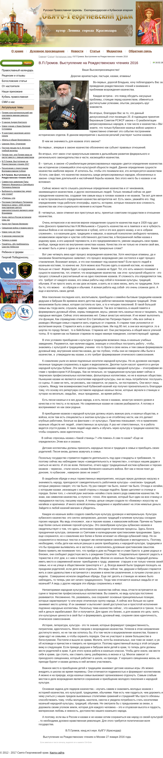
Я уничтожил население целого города (16, 134)
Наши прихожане (12, 91)
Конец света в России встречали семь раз (16, 218)
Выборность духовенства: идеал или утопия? (16, 192)
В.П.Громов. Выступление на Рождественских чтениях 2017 (15, 162)
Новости (77, 51)
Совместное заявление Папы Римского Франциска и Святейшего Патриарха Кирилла (18, 184)
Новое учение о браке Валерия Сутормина (16, 127)
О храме (17, 51)
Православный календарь (17, 70)
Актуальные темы (12, 107)
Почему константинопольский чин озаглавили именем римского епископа (17, 115)
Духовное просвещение (47, 51)
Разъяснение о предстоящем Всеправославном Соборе (15, 169)
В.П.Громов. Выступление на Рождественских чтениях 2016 (16, 176)
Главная (42, 56)
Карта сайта (57, 752)
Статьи (95, 51)
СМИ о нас (8, 102)
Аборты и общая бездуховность (16, 140)
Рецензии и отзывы (13, 75)
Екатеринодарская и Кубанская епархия (108, 10)
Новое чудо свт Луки (11, 232)
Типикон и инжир (9, 240)
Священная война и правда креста (17, 228)
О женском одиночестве (13, 236)
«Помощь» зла (8, 198)
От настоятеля (10, 86)
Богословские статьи (14, 81)
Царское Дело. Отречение (14, 144)
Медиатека (114, 51)
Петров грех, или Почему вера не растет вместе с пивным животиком (18, 156)
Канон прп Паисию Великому (15, 224)
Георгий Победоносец (15, 257)
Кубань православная (15, 96)
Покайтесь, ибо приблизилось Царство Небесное (15, 245)
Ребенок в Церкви (12, 252)
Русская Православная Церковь (62, 10)
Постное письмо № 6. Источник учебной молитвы (16, 149)
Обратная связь (140, 51)
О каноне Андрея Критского (14, 122)
